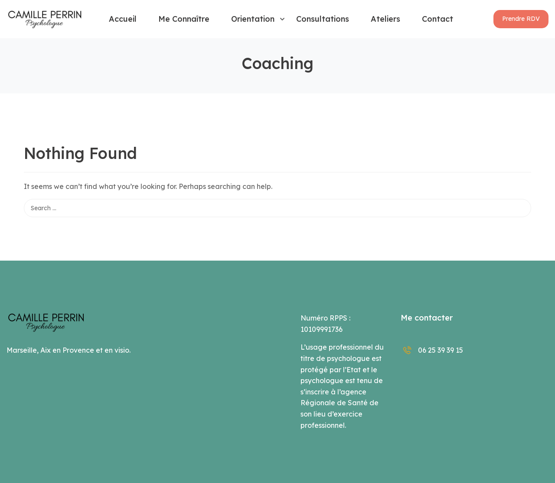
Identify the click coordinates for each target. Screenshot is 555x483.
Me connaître (183, 19)
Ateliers (385, 19)
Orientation (252, 19)
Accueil (123, 19)
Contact (437, 19)
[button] (520, 19)
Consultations (322, 19)
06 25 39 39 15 (432, 350)
